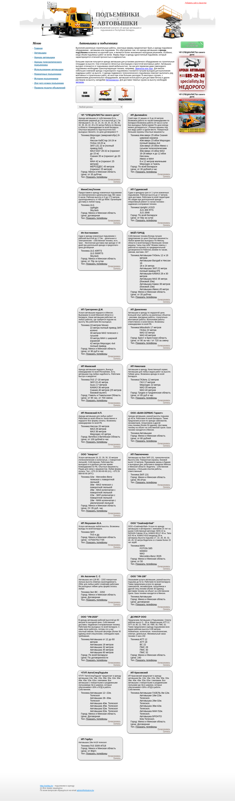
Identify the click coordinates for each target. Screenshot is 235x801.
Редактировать (114, 179)
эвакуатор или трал (144, 68)
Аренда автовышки (44, 57)
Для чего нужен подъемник (49, 83)
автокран (80, 82)
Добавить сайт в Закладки (195, 3)
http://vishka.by (46, 786)
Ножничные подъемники (47, 74)
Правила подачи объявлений (49, 87)
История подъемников (46, 78)
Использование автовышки (48, 69)
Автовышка (40, 52)
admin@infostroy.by (85, 790)
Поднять (116, 182)
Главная (38, 48)
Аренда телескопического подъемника (48, 63)
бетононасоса (112, 80)
